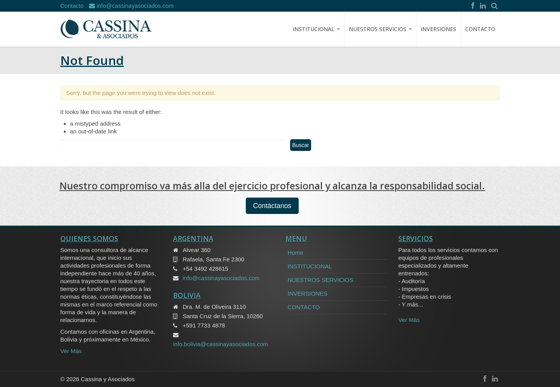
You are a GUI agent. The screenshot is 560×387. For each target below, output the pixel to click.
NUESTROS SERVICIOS (380, 29)
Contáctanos (272, 206)
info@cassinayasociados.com (131, 5)
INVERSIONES (438, 29)
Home (295, 252)
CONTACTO (480, 29)
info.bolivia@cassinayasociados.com (220, 344)
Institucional (316, 29)
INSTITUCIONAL (309, 266)
